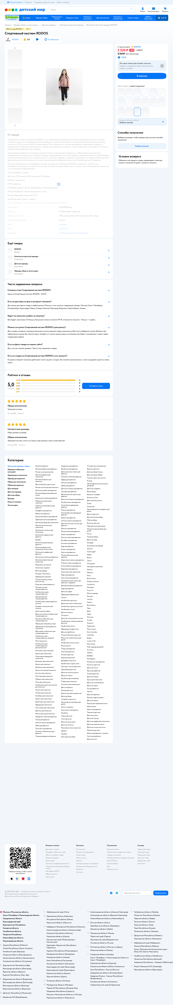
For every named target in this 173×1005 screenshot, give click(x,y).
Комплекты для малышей (44, 651)
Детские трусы (92, 686)
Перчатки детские (93, 712)
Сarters (89, 602)
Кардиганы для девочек (69, 466)
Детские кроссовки (68, 722)
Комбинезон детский (69, 600)
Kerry (89, 575)
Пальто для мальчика (42, 690)
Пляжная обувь (92, 537)
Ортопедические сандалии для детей (98, 510)
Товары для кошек (144, 849)
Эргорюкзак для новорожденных (41, 598)
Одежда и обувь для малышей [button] (16, 470)
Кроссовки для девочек (69, 578)
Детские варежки (93, 695)
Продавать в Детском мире (56, 852)
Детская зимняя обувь (95, 517)
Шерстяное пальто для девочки (72, 560)
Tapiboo (64, 731)
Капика (89, 570)
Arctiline (90, 650)
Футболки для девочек (69, 469)
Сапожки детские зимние (96, 478)
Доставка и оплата (52, 849)
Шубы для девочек (68, 486)
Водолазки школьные (43, 565)
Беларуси (35, 896)
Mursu (89, 534)
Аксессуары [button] (13, 505)
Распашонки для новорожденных (41, 588)
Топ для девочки (93, 689)
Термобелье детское (68, 670)
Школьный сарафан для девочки (43, 553)
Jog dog (64, 734)
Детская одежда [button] (14, 492)
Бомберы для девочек (69, 540)
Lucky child (91, 641)
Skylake (38, 540)
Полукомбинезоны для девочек (69, 556)
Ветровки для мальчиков (44, 661)
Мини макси (91, 629)
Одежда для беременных (70, 595)
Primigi (89, 481)
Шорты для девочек (68, 518)
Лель (89, 608)
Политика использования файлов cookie (58, 867)
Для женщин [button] (13, 488)
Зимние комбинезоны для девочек (44, 732)
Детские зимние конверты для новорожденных (46, 615)
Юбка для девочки (42, 726)
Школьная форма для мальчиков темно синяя (44, 548)
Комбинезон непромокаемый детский (72, 622)
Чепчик (89, 692)
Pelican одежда (92, 593)
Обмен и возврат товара (54, 855)
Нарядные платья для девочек (46, 717)
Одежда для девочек (68, 480)
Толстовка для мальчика (44, 676)
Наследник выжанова (95, 567)
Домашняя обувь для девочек (71, 586)
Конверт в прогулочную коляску (44, 607)
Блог (108, 866)
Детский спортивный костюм (72, 618)
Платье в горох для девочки (71, 563)
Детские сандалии (93, 489)
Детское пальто (67, 675)
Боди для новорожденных (44, 584)
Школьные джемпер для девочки (44, 544)
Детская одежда (48, 25)
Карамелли (91, 626)
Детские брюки (67, 687)
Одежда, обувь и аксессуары (25, 25)
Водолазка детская (68, 658)
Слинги (63, 598)
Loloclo (90, 599)
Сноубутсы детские (68, 699)
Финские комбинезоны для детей (71, 639)
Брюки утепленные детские (71, 693)
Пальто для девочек (68, 510)
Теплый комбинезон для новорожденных (44, 620)
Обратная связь (51, 874)
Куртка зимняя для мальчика (45, 670)
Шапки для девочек (94, 709)
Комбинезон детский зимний (72, 606)
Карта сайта (50, 877)
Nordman (64, 713)
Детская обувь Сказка (95, 472)
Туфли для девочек (68, 575)
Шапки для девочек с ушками (97, 733)
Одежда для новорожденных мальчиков (45, 627)
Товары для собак (144, 855)
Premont (90, 623)
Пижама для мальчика (43, 693)
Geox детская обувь (68, 737)
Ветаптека (141, 864)
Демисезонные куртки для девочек (71, 495)
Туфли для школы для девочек (46, 520)
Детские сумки (92, 715)
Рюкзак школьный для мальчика (46, 487)
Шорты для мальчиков (43, 699)
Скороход (90, 506)
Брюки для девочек (68, 534)
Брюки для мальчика (42, 664)
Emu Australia (92, 632)
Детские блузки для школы (45, 484)
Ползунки (65, 615)
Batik (89, 611)
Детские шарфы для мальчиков (98, 721)
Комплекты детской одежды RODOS (101, 25)
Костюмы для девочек (69, 543)
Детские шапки (92, 700)
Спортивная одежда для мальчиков (44, 657)
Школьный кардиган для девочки (44, 536)
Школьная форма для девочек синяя (46, 494)
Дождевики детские (68, 661)
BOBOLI (90, 656)
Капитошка (91, 644)
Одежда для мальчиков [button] (17, 475)
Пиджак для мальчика (69, 681)
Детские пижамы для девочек (72, 489)
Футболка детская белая (70, 678)
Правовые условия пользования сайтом (35, 891)
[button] (162, 18)
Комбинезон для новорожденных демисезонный (41, 646)
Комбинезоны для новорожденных (41, 593)
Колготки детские (93, 665)
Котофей (90, 543)
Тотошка (90, 596)
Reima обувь (91, 492)
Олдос (89, 555)
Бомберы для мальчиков (44, 696)
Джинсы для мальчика (43, 711)
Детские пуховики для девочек (72, 499)
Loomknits (91, 584)
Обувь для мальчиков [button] (17, 482)
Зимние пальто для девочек (45, 723)
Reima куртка (66, 646)
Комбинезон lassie (68, 626)
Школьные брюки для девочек (46, 517)
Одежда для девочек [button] (16, 478)
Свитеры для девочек (69, 492)
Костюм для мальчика (43, 673)
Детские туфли (66, 592)
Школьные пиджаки (42, 568)
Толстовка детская (67, 652)
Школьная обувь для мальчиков (46, 523)
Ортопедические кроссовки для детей (97, 485)
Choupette (91, 564)
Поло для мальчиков (42, 682)
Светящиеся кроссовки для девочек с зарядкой (71, 582)
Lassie (89, 561)
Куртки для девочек (68, 552)
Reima (89, 558)
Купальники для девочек (96, 662)
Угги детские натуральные (96, 466)
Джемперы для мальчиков (44, 702)
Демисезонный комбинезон (71, 603)
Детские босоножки (94, 500)
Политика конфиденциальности (57, 864)
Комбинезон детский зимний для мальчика (46, 686)
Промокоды (50, 861)
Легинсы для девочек (69, 483)
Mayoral (90, 573)
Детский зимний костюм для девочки (71, 524)
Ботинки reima (92, 498)
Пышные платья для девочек (71, 477)
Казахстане (26, 896)
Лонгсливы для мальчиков (44, 708)
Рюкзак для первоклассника (97, 703)
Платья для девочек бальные (45, 736)
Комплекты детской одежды (72, 25)
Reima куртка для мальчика (45, 714)
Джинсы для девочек (68, 528)
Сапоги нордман (67, 707)
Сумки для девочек (94, 736)
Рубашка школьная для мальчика (43, 502)
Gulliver (90, 549)
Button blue (91, 578)
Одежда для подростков (70, 629)
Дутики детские (93, 514)
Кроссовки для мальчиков (70, 572)
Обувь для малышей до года (45, 624)
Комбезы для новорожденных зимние (46, 602)
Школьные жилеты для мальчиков (43, 526)
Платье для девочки (42, 720)
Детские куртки (67, 612)
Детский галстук (93, 718)
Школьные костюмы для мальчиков (44, 531)
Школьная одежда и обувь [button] (19, 466)
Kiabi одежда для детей (95, 647)
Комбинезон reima (68, 609)
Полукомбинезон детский (71, 635)
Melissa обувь (92, 520)
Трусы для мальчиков (94, 680)
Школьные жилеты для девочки (46, 557)
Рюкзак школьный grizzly (44, 472)
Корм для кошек (143, 852)
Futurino (90, 590)
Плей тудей (91, 552)
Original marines (93, 581)
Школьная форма (41, 466)
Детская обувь (66, 696)
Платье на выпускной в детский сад (43, 580)
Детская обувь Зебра (94, 475)
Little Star (90, 635)
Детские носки (92, 668)
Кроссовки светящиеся (69, 710)
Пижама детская (93, 674)
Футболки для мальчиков (44, 667)
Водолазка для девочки (69, 569)
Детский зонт (92, 739)
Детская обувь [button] (14, 495)
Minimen (90, 617)
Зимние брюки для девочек (71, 566)
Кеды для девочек (67, 589)
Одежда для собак (144, 861)
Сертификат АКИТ (52, 871)
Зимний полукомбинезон (70, 684)
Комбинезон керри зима (70, 664)
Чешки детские (66, 716)
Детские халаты (92, 677)
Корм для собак (143, 858)
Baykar (89, 638)
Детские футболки (68, 632)
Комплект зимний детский (71, 667)
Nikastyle (90, 587)
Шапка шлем (91, 706)
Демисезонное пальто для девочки (70, 473)
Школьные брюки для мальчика (43, 480)
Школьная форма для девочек (46, 469)
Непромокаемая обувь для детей (96, 530)
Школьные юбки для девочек (46, 490)
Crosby (89, 620)
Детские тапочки (67, 725)
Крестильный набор (42, 611)
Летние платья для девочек (71, 537)
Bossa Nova (91, 605)
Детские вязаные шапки (95, 724)
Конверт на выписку (42, 574)
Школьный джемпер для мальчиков (44, 561)
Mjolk (89, 614)
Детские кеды (92, 540)
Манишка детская (93, 730)
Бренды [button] (11, 498)
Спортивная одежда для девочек (69, 506)
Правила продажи (52, 858)
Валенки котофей (93, 495)
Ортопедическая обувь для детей (71, 703)
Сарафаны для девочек (43, 511)
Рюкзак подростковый (95, 697)
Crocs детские (66, 719)
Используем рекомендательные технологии (21, 894)
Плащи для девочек (68, 649)
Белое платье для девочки (70, 531)
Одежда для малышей (43, 577)
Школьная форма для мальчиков (43, 476)
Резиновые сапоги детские (71, 728)
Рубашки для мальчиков (44, 679)
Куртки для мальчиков (43, 654)
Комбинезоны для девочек (71, 502)
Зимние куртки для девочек (71, 521)
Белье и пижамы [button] (14, 502)
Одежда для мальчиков (43, 705)
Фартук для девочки (42, 514)
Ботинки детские (93, 523)
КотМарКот (91, 659)
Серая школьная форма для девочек (45, 507)
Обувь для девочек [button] (16, 485)
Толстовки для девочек (43, 729)
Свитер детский (67, 690)
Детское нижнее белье (95, 683)
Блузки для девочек (68, 549)
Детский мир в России (13, 896)
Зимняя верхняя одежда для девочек (71, 514)
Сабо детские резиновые (96, 526)
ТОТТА (89, 653)
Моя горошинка (41, 641)
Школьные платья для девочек (46, 498)
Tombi (89, 503)
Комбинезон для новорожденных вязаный (44, 637)
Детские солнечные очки (96, 727)
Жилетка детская (67, 655)
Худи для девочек (67, 546)
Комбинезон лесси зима (70, 643)
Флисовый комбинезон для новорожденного (45, 632)
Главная (8, 25)
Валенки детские (93, 469)
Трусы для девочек (93, 671)
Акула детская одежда (95, 546)
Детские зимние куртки (70, 672)
